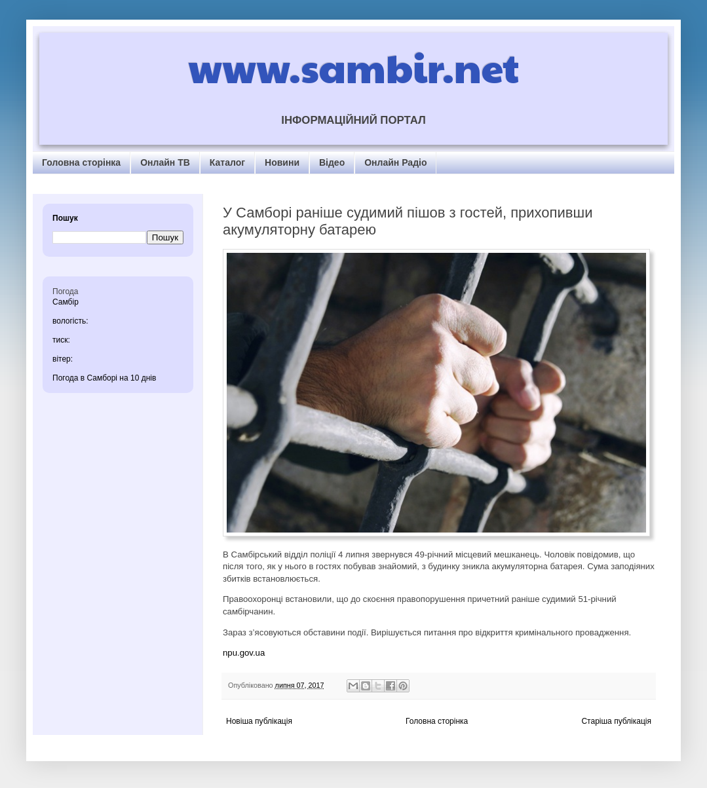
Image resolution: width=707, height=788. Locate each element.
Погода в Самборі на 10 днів (104, 378)
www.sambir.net (353, 66)
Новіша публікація (259, 721)
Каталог (227, 162)
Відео (332, 162)
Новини (282, 162)
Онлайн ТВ (165, 162)
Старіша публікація (616, 721)
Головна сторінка (81, 162)
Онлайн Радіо (395, 162)
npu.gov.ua (244, 653)
